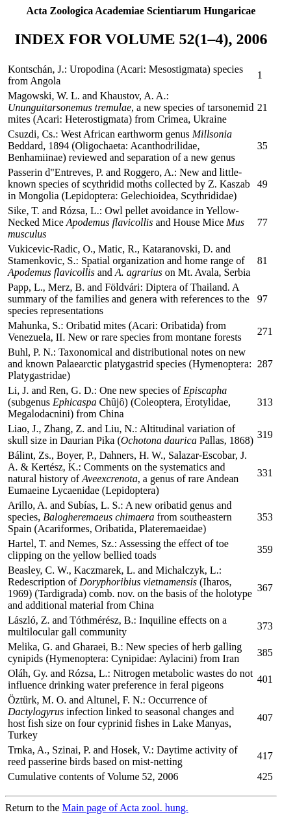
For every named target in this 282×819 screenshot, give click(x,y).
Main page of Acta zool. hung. (125, 807)
